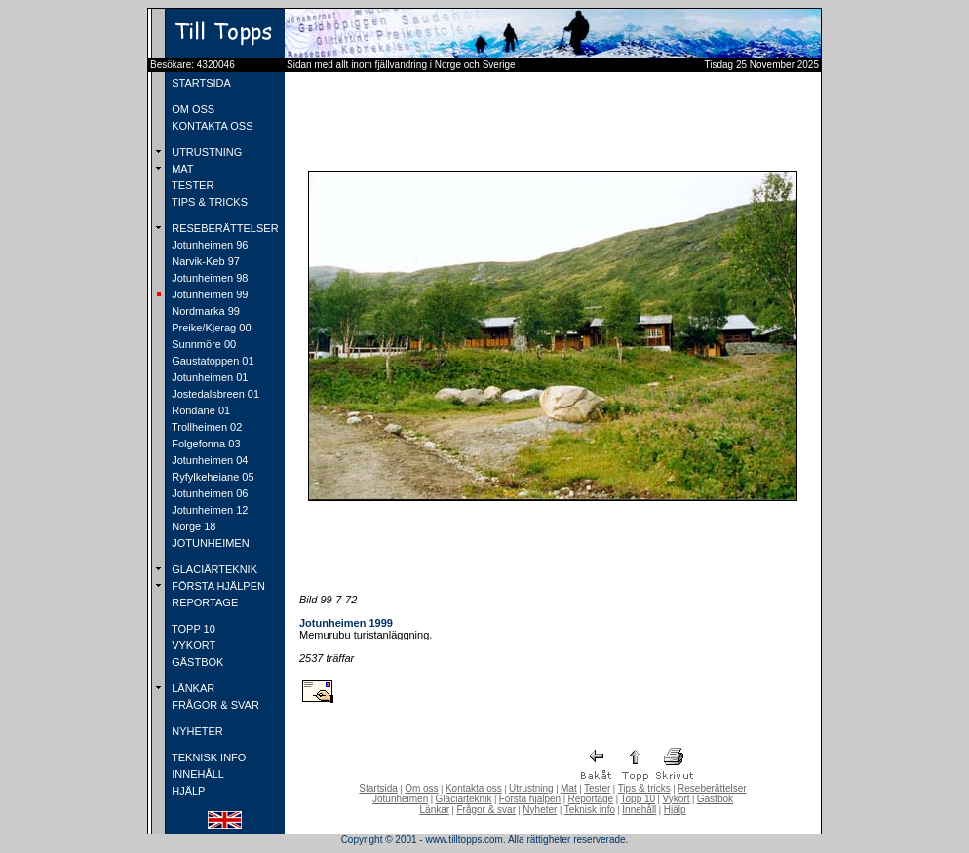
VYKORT (192, 645)
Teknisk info (589, 809)
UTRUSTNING (205, 152)
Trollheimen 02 (205, 427)
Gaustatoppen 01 (211, 361)
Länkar (435, 809)
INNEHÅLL (196, 774)
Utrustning (531, 788)
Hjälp (675, 809)
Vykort (675, 799)
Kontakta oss (474, 788)
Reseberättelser (712, 788)
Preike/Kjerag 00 (210, 327)
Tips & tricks (644, 788)
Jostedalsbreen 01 (214, 394)
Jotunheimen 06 (208, 493)
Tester (597, 788)
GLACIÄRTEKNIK (213, 569)
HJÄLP (187, 790)
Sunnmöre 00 (202, 344)
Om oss (421, 788)
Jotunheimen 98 (208, 278)
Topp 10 (638, 799)
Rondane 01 (199, 410)
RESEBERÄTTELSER (223, 228)
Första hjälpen (530, 799)
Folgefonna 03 (204, 443)
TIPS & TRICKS (208, 202)
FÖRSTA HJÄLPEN (217, 586)
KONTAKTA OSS (210, 126)
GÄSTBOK (196, 662)
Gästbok (715, 799)
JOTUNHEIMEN (209, 543)
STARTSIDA (200, 83)
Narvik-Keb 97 (204, 261)
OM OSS (191, 109)
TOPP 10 (192, 629)
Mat (569, 788)
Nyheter (540, 809)
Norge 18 (192, 526)
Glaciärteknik (464, 799)
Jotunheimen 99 (208, 294)
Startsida (378, 788)
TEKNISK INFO (207, 757)
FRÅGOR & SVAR (214, 705)
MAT (181, 168)
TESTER (191, 185)
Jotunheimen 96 (208, 245)
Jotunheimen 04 (208, 460)
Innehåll (639, 809)
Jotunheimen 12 (208, 510)
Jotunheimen (400, 799)
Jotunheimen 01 (208, 377)
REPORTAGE (203, 602)
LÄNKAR (191, 688)
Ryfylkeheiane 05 (211, 477)
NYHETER (196, 731)
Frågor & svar (486, 809)
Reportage (590, 799)
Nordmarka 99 (204, 311)
